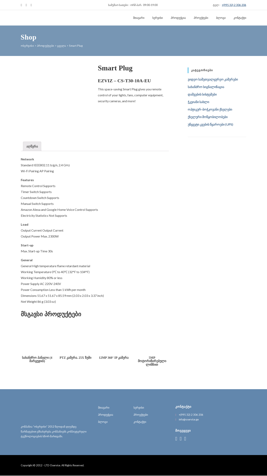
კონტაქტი (240, 17)
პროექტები (201, 17)
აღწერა (32, 146)
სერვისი (157, 17)
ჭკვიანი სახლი (198, 102)
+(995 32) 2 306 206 (234, 5)
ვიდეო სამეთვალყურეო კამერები (213, 79)
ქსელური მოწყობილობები (208, 117)
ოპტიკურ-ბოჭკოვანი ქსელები (210, 109)
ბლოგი (221, 17)
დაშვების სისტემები (202, 94)
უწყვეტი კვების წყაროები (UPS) (210, 124)
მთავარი (138, 17)
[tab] (32, 146)
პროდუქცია (178, 17)
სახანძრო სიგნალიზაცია (206, 87)
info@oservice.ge (189, 419)
